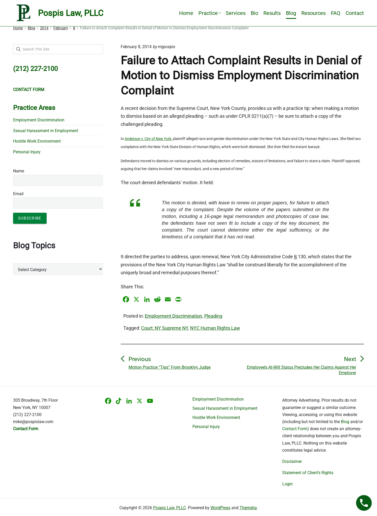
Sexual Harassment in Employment (45, 130)
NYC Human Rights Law (215, 328)
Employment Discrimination (173, 316)
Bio (254, 13)
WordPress (220, 507)
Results (272, 13)
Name (18, 171)
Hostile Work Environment (37, 141)
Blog (291, 13)
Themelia (248, 507)
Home (186, 13)
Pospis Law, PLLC (169, 507)
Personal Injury (27, 151)
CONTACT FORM (28, 89)
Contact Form (294, 428)
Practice (209, 13)
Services (236, 13)
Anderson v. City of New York (148, 139)
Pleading (213, 316)
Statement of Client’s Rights (307, 472)
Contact (355, 13)
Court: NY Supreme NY (164, 328)
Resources (313, 13)
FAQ (335, 13)
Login (287, 483)
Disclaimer (292, 461)
